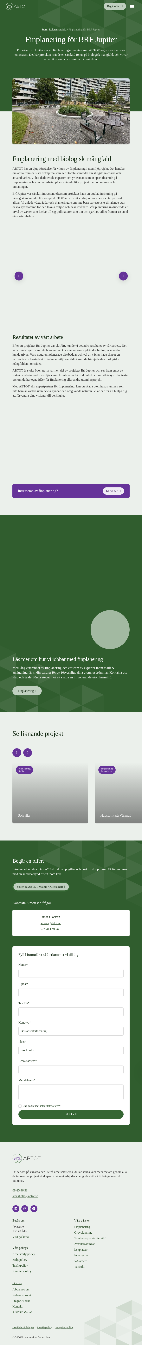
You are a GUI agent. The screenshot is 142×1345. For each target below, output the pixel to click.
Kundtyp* (24, 1022)
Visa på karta (20, 1236)
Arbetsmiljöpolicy (23, 1254)
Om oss (17, 1283)
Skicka (70, 1114)
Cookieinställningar (23, 1327)
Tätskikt (79, 1266)
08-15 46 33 (20, 1190)
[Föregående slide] (19, 276)
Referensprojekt (22, 1295)
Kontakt (17, 1306)
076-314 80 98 (50, 928)
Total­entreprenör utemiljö (90, 1238)
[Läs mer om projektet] (50, 792)
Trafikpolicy (20, 1265)
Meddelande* (26, 1080)
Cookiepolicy (44, 1327)
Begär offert (113, 6)
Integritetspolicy (64, 1327)
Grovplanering (83, 1232)
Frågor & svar (21, 1300)
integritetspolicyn (49, 1105)
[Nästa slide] (123, 276)
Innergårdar (81, 1255)
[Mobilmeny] (132, 6)
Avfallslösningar (84, 1244)
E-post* (23, 984)
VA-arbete (80, 1261)
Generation (44, 1337)
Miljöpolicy (19, 1259)
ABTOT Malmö (22, 1312)
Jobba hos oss (20, 1289)
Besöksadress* (27, 1061)
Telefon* (23, 1003)
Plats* (22, 1041)
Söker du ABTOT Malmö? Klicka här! (40, 886)
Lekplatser (80, 1249)
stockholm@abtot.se (25, 1196)
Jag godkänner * (42, 1105)
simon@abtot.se (51, 923)
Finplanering (26, 690)
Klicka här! (112, 491)
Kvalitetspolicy (21, 1271)
